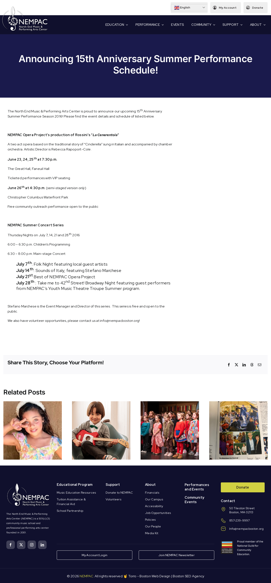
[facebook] (10, 545)
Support (113, 484)
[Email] (259, 364)
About (150, 484)
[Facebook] (229, 364)
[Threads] (252, 364)
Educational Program (75, 484)
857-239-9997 (239, 520)
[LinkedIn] (244, 364)
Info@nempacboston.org (246, 529)
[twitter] (21, 545)
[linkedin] (42, 545)
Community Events (194, 499)
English (182, 7)
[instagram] (32, 545)
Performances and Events (197, 487)
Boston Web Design (155, 576)
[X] (236, 364)
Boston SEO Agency (188, 576)
